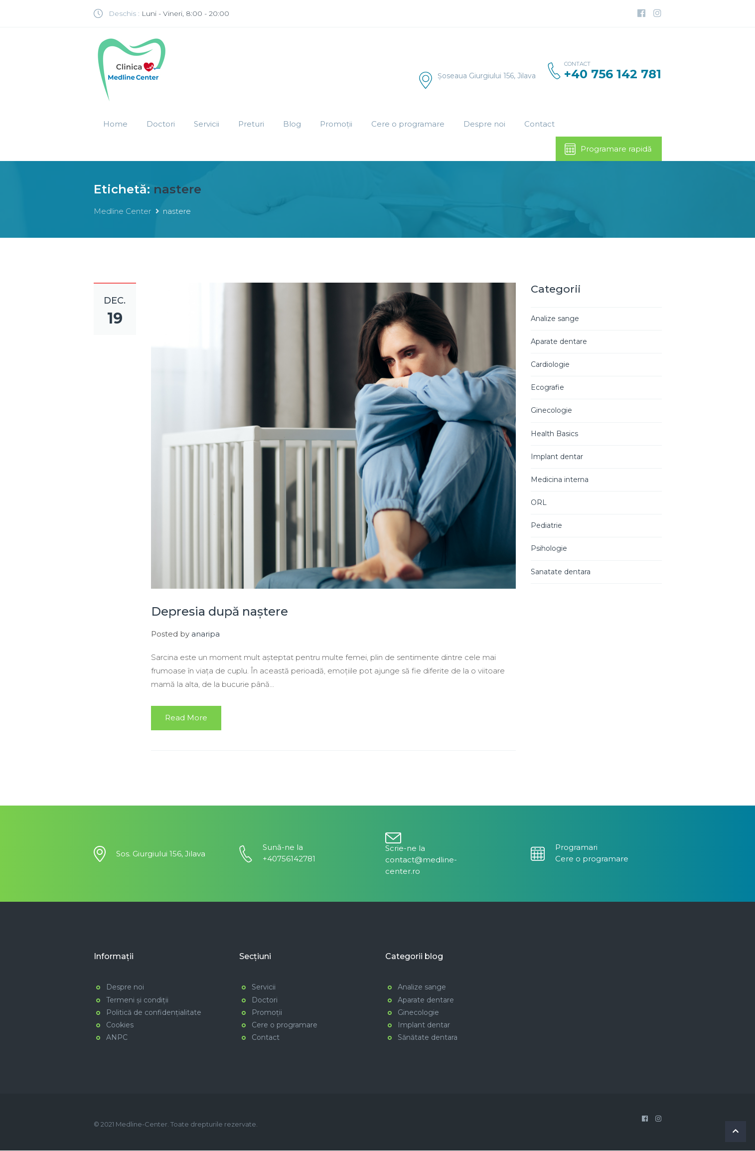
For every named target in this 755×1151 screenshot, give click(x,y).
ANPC (117, 1038)
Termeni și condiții (137, 1000)
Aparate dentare (559, 341)
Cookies (120, 1025)
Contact (539, 124)
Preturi (251, 124)
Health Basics (554, 434)
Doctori (161, 124)
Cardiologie (550, 365)
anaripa (205, 635)
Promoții (336, 124)
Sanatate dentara (561, 572)
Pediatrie (546, 526)
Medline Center (122, 212)
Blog (292, 124)
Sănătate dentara (427, 1038)
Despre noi (484, 124)
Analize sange (555, 319)
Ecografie (547, 388)
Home (115, 124)
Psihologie (549, 549)
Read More (186, 718)
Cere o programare (408, 124)
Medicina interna (560, 480)
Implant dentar (557, 457)
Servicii (206, 124)
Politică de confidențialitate (153, 1012)
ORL (539, 503)
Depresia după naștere (219, 612)
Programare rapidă (608, 149)
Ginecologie (551, 411)
